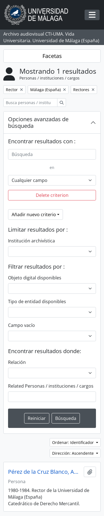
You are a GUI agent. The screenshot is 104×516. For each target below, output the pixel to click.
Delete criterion (52, 195)
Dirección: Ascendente (73, 453)
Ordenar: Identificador (73, 442)
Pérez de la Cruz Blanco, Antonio (45, 472)
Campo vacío (21, 325)
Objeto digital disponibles (34, 278)
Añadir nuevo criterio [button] (34, 214)
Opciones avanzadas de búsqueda (38, 122)
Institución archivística (31, 241)
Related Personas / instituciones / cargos (50, 386)
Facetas (52, 56)
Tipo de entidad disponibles (37, 301)
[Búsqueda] (52, 154)
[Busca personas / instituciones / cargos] (30, 102)
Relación (17, 362)
